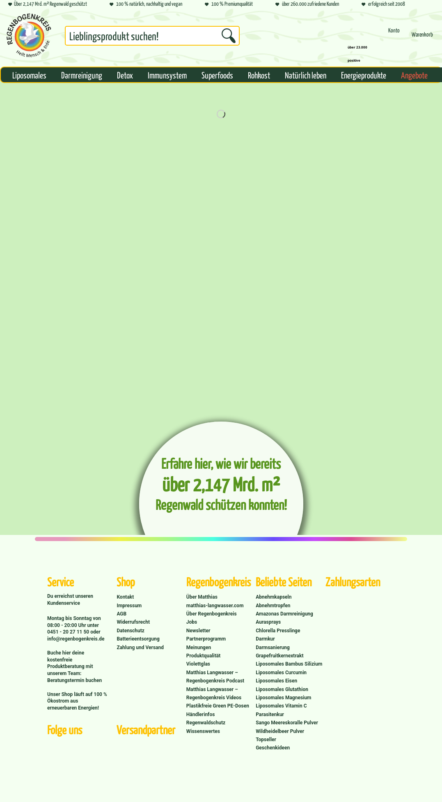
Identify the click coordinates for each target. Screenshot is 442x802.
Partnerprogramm (206, 639)
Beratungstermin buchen (74, 680)
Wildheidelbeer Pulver (280, 731)
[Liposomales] (29, 74)
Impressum (129, 605)
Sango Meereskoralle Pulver (287, 723)
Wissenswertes (203, 731)
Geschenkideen (273, 748)
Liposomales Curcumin (281, 672)
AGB (121, 614)
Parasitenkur (270, 714)
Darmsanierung (273, 647)
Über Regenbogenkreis (211, 614)
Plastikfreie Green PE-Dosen (217, 706)
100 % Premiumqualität (229, 4)
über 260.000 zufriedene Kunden (307, 4)
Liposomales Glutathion (282, 689)
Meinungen (198, 647)
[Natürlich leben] (305, 74)
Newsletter (198, 631)
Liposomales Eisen (276, 681)
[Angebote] (414, 74)
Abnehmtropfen (273, 605)
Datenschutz (130, 631)
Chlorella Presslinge (278, 631)
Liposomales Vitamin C (281, 706)
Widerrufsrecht (133, 622)
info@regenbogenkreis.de (75, 639)
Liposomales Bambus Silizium (289, 664)
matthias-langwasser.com (215, 605)
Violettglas (198, 664)
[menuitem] (152, 37)
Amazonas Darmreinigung (284, 614)
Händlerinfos (200, 714)
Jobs (191, 622)
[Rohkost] (258, 74)
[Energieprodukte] (364, 74)
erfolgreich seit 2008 (383, 4)
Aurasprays (268, 622)
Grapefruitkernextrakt (279, 656)
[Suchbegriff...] (152, 36)
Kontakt (125, 597)
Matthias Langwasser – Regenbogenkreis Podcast (215, 677)
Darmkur (265, 639)
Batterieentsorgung (138, 639)
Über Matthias (202, 597)
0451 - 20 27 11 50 (68, 632)
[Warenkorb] (422, 38)
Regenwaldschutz (205, 723)
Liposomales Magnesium (283, 698)
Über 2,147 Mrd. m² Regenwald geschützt (47, 4)
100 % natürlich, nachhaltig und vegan (146, 4)
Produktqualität (203, 656)
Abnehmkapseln (273, 597)
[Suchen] (229, 36)
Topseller (266, 739)
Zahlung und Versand (140, 647)
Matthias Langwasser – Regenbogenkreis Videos (214, 694)
